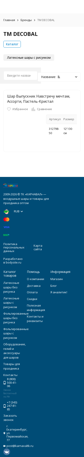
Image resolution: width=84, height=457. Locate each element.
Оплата (32, 292)
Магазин (56, 279)
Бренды (26, 20)
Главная (9, 20)
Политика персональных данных (13, 247)
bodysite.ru (13, 262)
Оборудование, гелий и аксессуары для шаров (14, 350)
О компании (35, 279)
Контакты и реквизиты (35, 318)
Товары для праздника (11, 366)
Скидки (32, 299)
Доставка (34, 286)
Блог (53, 286)
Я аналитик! (58, 292)
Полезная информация (36, 307)
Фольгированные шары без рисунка (16, 317)
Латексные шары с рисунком (11, 302)
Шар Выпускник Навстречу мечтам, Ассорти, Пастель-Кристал (38, 99)
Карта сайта (38, 247)
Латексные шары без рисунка (11, 287)
